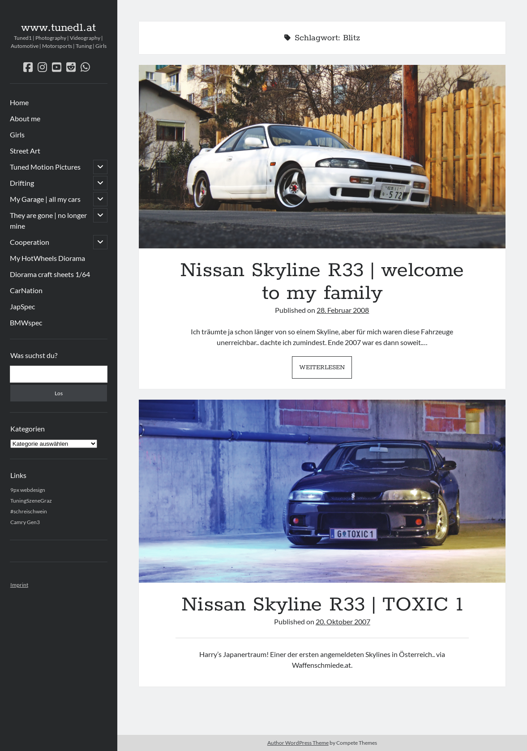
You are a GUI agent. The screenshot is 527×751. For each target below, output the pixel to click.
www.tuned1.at (58, 28)
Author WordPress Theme (298, 742)
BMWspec (26, 322)
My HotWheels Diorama (47, 258)
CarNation (26, 290)
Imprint (19, 584)
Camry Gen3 (25, 522)
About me (25, 118)
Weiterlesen (325, 370)
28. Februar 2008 (343, 310)
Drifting (22, 183)
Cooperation (29, 242)
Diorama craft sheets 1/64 (50, 274)
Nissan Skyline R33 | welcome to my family (322, 156)
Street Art (25, 150)
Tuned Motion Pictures (45, 166)
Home (19, 102)
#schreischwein (28, 511)
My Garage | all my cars (45, 199)
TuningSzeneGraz (31, 500)
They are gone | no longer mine (48, 220)
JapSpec (22, 306)
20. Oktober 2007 (343, 621)
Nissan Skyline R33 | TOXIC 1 (322, 491)
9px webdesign (27, 489)
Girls (17, 134)
